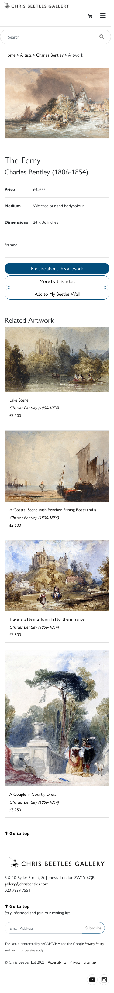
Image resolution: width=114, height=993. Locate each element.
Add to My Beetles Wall (57, 293)
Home (10, 55)
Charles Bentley (50, 55)
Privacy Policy (94, 943)
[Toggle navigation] (103, 15)
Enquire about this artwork (57, 268)
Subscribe (93, 928)
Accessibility (57, 962)
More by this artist (57, 281)
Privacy (75, 962)
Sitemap (90, 962)
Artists (26, 55)
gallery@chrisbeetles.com (26, 884)
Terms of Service (23, 950)
